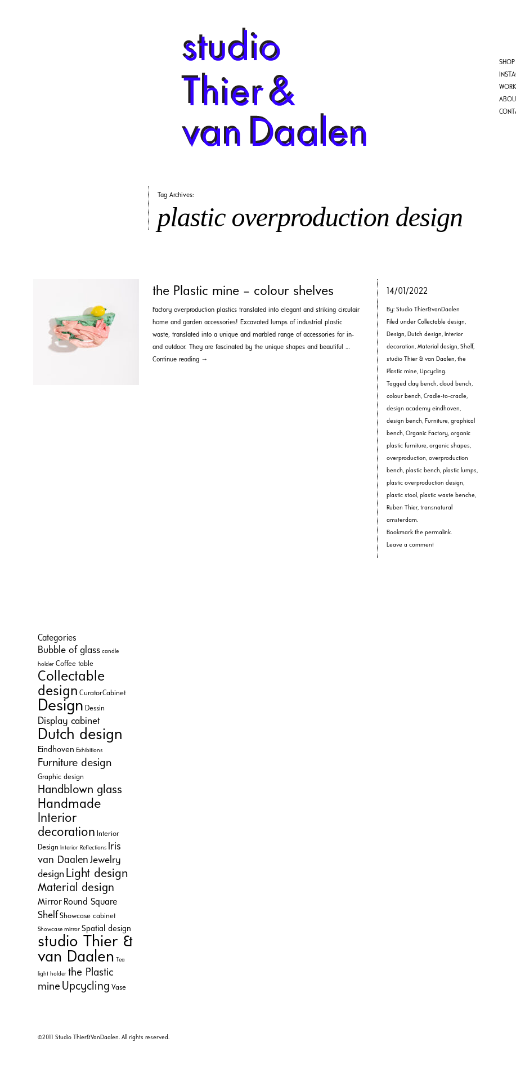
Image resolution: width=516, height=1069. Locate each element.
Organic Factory (427, 434)
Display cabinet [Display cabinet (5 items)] (69, 721)
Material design (437, 347)
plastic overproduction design (425, 483)
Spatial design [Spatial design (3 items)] (106, 929)
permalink (438, 533)
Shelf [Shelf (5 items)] (48, 915)
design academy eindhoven (423, 409)
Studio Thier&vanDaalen (428, 310)
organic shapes (449, 446)
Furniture (436, 421)
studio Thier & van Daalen (421, 359)
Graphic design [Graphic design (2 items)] (61, 777)
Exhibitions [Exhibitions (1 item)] (89, 751)
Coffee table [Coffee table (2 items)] (74, 664)
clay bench (422, 384)
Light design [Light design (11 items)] (97, 873)
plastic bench (423, 471)
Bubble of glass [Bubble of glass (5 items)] (69, 650)
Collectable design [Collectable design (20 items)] (71, 684)
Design (396, 335)
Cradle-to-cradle (445, 396)
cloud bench (455, 384)
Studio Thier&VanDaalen (87, 1038)
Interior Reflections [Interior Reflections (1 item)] (83, 848)
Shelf (466, 347)
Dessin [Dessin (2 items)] (95, 708)
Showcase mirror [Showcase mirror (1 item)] (59, 930)
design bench (404, 421)
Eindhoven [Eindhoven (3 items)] (56, 750)
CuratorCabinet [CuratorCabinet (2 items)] (102, 693)
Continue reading (180, 359)
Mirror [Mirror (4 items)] (50, 902)
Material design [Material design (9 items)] (76, 888)
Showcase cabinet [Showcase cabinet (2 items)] (87, 916)
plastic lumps (460, 471)
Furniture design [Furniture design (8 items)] (74, 763)
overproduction (406, 458)
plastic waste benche (447, 496)
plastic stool (402, 496)
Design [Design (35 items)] (60, 706)
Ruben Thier (402, 508)
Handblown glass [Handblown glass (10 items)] (80, 790)
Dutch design (424, 335)
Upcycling (432, 372)
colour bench (404, 396)
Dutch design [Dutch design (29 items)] (80, 735)
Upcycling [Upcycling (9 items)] (86, 986)
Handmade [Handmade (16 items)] (69, 804)
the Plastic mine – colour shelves (243, 291)
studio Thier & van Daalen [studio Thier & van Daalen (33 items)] (85, 949)
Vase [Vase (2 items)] (118, 987)
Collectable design (441, 322)
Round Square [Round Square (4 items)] (90, 902)
